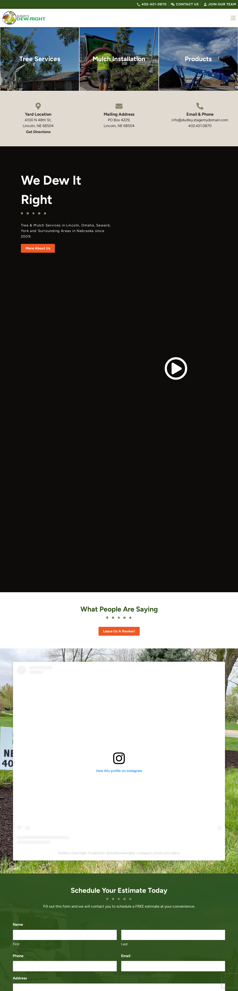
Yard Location (38, 114)
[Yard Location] (38, 106)
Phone (19, 956)
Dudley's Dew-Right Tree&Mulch (81, 853)
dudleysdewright (122, 853)
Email (126, 956)
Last (124, 944)
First (16, 944)
